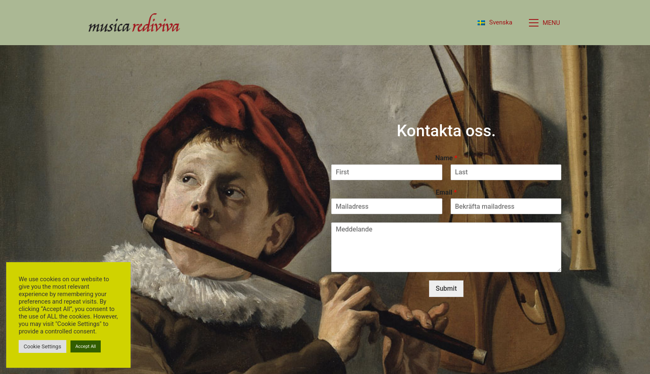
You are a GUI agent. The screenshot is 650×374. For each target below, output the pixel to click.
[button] (545, 23)
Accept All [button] (85, 346)
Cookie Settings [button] (42, 346)
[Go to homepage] (134, 22)
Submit (446, 288)
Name (446, 158)
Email (446, 192)
